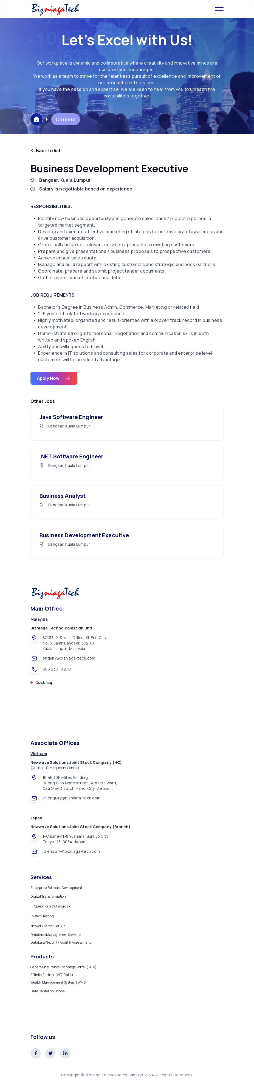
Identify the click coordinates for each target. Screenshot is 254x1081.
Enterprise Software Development (56, 887)
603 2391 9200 (57, 669)
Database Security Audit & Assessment (60, 942)
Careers (66, 119)
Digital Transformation (48, 896)
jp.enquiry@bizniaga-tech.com (71, 851)
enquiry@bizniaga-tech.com (69, 658)
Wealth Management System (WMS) (58, 982)
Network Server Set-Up (47, 926)
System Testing (42, 916)
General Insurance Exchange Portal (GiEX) (63, 967)
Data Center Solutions (47, 991)
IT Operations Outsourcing (50, 906)
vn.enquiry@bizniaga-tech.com (71, 797)
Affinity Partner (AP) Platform (53, 974)
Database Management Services (55, 934)
